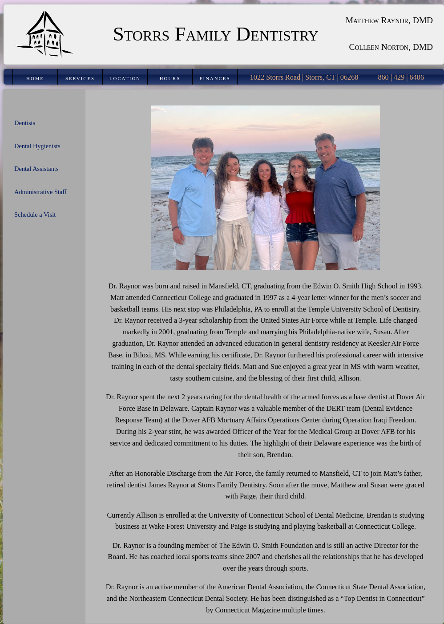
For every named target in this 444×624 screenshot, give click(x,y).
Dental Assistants (36, 168)
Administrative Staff (40, 191)
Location (125, 78)
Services (80, 78)
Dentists (24, 122)
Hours (170, 78)
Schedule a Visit (35, 214)
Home (35, 78)
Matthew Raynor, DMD (389, 20)
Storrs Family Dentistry (216, 34)
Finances (215, 78)
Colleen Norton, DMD (391, 47)
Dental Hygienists (37, 146)
